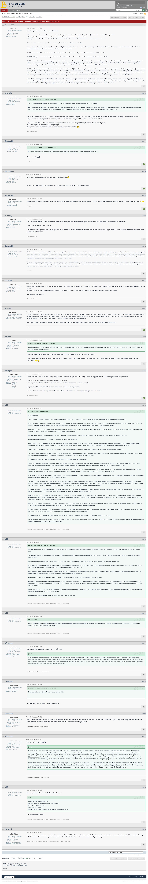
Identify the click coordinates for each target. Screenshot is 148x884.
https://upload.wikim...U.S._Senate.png (52, 185)
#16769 (144, 308)
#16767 (144, 246)
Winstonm (9, 643)
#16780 (144, 829)
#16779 (144, 787)
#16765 (144, 195)
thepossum (9, 25)
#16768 (144, 280)
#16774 (144, 613)
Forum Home (12, 881)
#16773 (144, 539)
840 (30, 16)
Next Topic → (142, 855)
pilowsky (8, 93)
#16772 (144, 405)
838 (23, 16)
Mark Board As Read (32, 881)
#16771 (144, 371)
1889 (38, 157)
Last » (40, 16)
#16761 (144, 25)
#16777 (144, 713)
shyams (8, 337)
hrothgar (8, 371)
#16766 (144, 216)
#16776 (144, 681)
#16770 (144, 337)
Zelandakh (9, 141)
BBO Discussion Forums (8, 13)
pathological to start (118, 751)
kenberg (8, 308)
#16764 (144, 171)
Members (11, 10)
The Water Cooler (27, 13)
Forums (4, 10)
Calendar (18, 10)
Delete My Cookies (21, 881)
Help (142, 7)
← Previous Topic (123, 855)
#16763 (144, 141)
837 (20, 16)
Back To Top (5, 881)
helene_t (8, 829)
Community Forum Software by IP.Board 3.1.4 (134, 881)
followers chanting (33, 757)
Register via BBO (123, 7)
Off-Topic (18, 13)
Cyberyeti (9, 681)
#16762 (144, 93)
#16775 (144, 643)
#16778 (144, 736)
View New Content (138, 13)
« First (13, 16)
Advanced (146, 10)
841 (34, 16)
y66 (6, 405)
